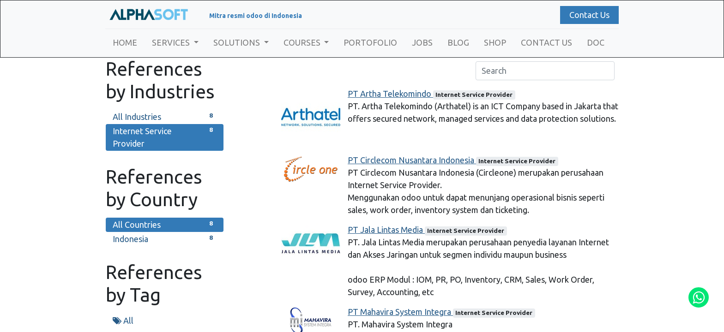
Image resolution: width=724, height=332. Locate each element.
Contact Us (589, 14)
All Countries (165, 224)
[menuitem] (125, 43)
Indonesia (165, 238)
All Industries (165, 116)
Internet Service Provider (165, 136)
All (123, 320)
